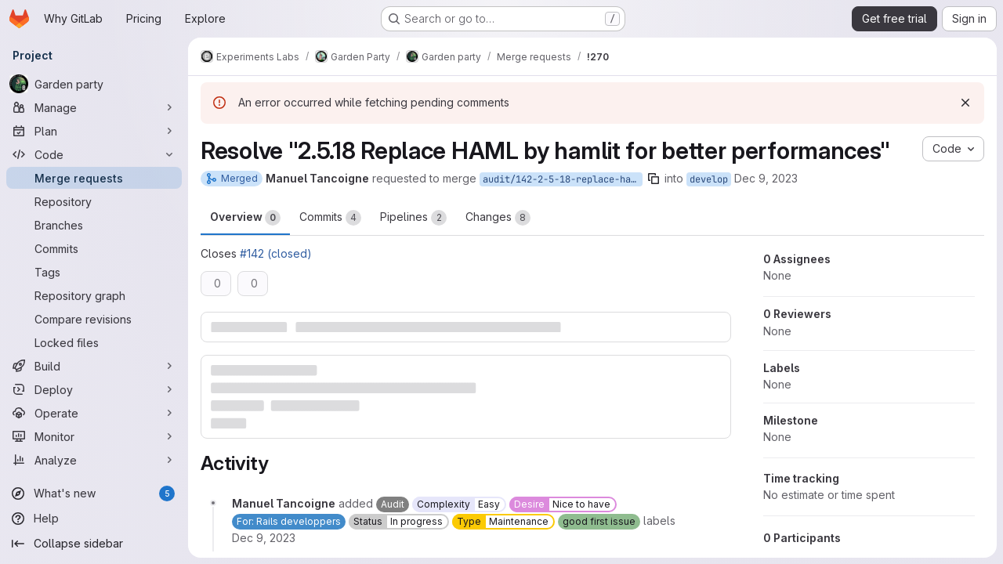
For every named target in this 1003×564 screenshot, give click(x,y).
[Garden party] (94, 84)
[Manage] (94, 107)
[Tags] (94, 272)
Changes (497, 218)
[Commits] (94, 248)
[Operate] (94, 413)
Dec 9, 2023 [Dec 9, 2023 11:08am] (766, 178)
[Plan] (94, 131)
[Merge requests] (94, 178)
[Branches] (94, 225)
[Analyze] (94, 460)
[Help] (94, 519)
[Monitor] (94, 436)
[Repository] (94, 201)
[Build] (94, 366)
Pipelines (413, 218)
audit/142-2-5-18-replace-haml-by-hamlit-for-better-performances (563, 179)
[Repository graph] (94, 295)
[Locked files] (94, 342)
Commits (330, 218)
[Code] (94, 154)
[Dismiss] (965, 102)
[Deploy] (94, 389)
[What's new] (94, 493)
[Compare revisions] (94, 319)
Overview (245, 218)
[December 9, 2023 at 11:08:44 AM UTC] (263, 537)
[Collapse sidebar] (94, 544)
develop (709, 179)
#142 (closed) (276, 253)
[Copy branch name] (653, 178)
